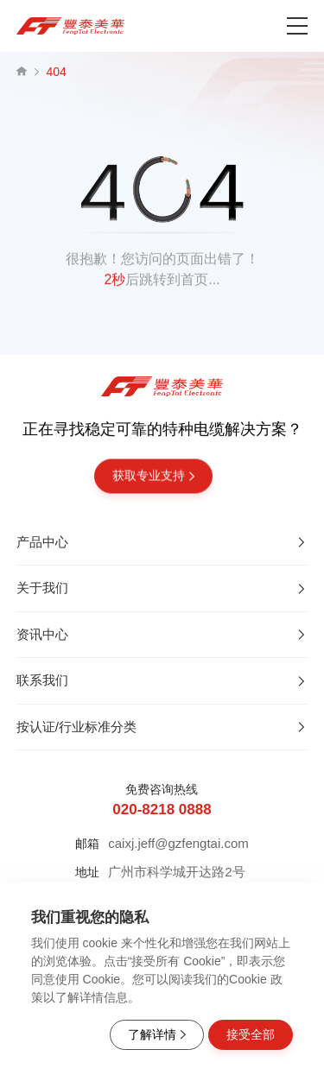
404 (57, 72)
